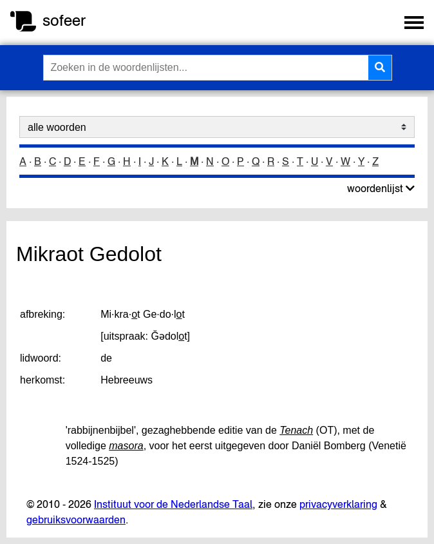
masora (126, 445)
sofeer (64, 20)
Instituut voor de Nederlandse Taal (173, 504)
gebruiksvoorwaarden (76, 519)
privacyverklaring (338, 504)
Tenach (296, 430)
